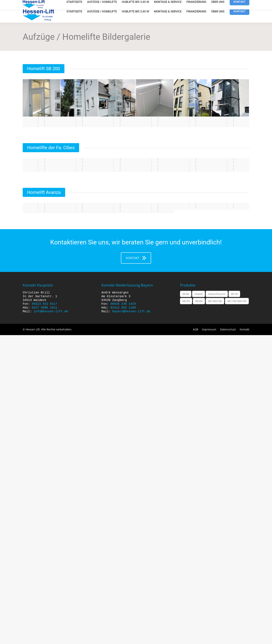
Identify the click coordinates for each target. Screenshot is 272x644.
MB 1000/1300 (215, 301)
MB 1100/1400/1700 (236, 301)
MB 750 (186, 301)
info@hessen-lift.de (51, 311)
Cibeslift (198, 293)
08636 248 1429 (123, 304)
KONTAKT (136, 258)
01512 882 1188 (123, 307)
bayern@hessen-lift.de (131, 311)
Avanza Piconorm (216, 293)
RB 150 (234, 293)
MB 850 (198, 301)
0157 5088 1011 (44, 307)
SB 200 (185, 293)
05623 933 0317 (44, 304)
